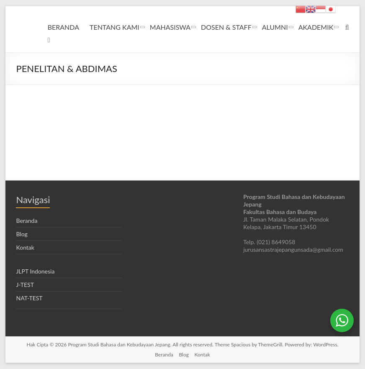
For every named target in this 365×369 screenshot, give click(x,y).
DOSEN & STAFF (226, 27)
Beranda (26, 220)
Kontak (25, 247)
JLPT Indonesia (35, 271)
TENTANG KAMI (114, 27)
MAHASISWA (170, 27)
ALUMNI (275, 27)
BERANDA (63, 27)
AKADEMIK (316, 27)
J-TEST (24, 284)
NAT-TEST (29, 298)
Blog (21, 233)
